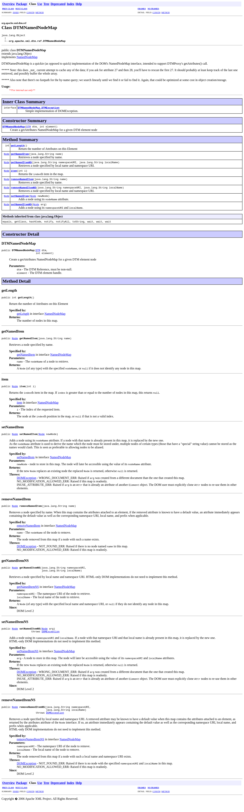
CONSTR (30, 12)
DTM (28, 128)
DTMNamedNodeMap (13, 128)
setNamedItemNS (21, 206)
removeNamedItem (22, 181)
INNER (16, 12)
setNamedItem (20, 197)
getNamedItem (20, 155)
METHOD (39, 12)
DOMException (26, 483)
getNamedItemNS (21, 164)
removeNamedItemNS (23, 189)
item (14, 172)
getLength (17, 147)
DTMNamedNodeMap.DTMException (38, 109)
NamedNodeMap (27, 58)
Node (6, 155)
